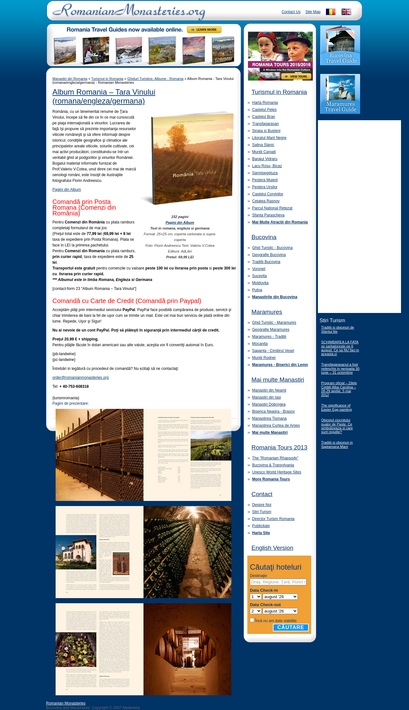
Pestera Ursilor (264, 187)
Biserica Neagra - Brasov (273, 411)
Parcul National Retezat (272, 208)
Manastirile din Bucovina (274, 297)
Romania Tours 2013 (279, 447)
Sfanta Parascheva (268, 215)
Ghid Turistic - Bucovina (272, 248)
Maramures (266, 311)
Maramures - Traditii (269, 336)
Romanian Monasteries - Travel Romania (127, 14)
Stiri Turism (261, 512)
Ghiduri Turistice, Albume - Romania (155, 79)
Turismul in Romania (107, 79)
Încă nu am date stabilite (276, 621)
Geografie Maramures (270, 329)
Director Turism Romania (273, 519)
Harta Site (261, 533)
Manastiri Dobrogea (269, 404)
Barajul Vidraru (264, 159)
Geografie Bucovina (269, 255)
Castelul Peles (264, 109)
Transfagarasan (265, 123)
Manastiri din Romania (69, 79)
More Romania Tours (271, 479)
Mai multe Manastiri (277, 379)
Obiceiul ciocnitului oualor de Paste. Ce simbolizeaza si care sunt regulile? (337, 426)
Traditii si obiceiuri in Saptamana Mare (337, 445)
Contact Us (291, 12)
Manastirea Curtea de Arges (276, 425)
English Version (272, 547)
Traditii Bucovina (266, 262)
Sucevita (259, 276)
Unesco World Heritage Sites (276, 472)
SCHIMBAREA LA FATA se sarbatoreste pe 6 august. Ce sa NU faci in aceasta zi (340, 348)
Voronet (258, 269)
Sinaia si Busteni (266, 131)
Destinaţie (258, 575)
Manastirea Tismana (269, 418)
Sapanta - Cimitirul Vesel (273, 350)
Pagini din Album (66, 189)
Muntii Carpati (264, 152)
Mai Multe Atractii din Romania (280, 222)
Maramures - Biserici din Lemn (280, 365)
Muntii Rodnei (263, 357)
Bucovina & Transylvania (273, 465)
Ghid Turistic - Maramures (274, 322)
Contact (261, 494)
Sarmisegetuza (265, 173)
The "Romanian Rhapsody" (275, 458)
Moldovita (260, 283)
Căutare (290, 627)
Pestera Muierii (265, 180)
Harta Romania (265, 102)
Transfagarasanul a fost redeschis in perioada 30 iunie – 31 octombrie (340, 368)
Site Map (312, 12)
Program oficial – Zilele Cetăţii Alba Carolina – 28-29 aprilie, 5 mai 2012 (339, 389)
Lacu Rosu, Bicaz (267, 166)
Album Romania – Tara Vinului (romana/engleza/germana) (103, 96)
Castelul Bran (263, 116)
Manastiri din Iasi (266, 397)
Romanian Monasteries (65, 703)
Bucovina (263, 237)
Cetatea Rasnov (266, 201)
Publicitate (261, 526)
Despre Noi (261, 505)
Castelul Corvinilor (267, 194)
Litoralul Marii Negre (269, 138)
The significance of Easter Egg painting (336, 407)
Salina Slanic (263, 145)
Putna (257, 290)
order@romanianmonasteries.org (80, 377)
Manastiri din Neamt (269, 390)
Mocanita (260, 343)
